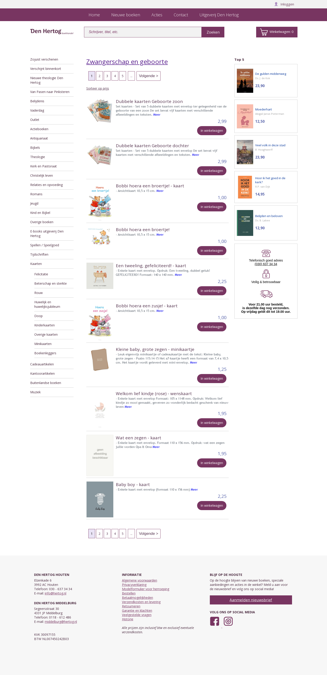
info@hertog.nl (55, 593)
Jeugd (34, 203)
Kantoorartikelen (42, 373)
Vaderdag (37, 110)
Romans (36, 194)
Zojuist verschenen (44, 59)
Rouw (38, 293)
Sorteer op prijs (97, 88)
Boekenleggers (45, 353)
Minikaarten (43, 344)
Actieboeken (39, 129)
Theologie (37, 157)
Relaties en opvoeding (46, 185)
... (131, 76)
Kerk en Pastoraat (43, 166)
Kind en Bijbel (40, 212)
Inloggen (284, 4)
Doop (38, 316)
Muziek (35, 392)
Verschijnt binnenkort (45, 68)
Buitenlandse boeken (45, 383)
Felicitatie (41, 274)
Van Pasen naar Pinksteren (49, 92)
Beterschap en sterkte (50, 283)
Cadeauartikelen (42, 364)
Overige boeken (41, 222)
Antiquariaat (39, 138)
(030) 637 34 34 (266, 264)
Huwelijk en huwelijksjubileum (47, 304)
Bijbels (35, 147)
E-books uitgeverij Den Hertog (47, 233)
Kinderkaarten (44, 325)
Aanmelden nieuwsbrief (251, 599)
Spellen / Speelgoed (44, 245)
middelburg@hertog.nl (61, 621)
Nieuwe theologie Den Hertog (46, 80)
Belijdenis (37, 101)
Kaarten (36, 264)
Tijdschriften (39, 254)
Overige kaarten (46, 334)
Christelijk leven (41, 175)
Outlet (34, 119)
